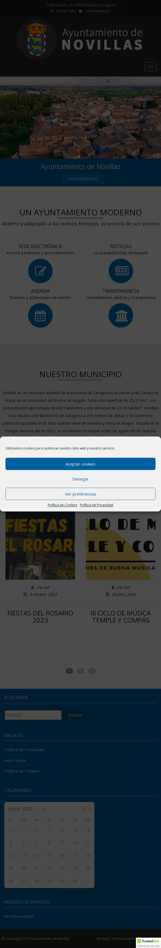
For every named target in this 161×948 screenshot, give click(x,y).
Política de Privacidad (96, 505)
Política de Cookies (62, 505)
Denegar (80, 479)
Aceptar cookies (80, 464)
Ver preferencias (80, 494)
